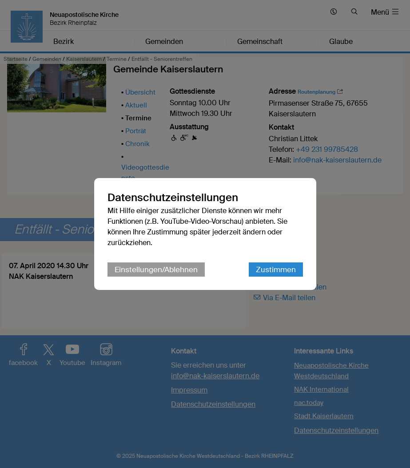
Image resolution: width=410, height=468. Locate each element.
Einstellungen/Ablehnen (156, 269)
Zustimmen (276, 269)
